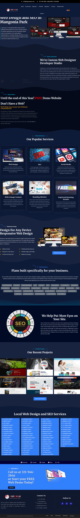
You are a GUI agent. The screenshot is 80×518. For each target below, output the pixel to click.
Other (63, 446)
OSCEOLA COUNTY (47, 442)
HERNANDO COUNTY (28, 433)
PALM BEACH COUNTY (48, 444)
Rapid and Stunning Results (66, 201)
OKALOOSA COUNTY (48, 435)
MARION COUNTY (47, 427)
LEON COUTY (26, 454)
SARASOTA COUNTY (67, 419)
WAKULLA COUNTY (67, 439)
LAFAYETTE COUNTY (28, 448)
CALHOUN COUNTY (8, 431)
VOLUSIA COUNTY (66, 429)
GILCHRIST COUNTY (27, 421)
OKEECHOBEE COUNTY (48, 437)
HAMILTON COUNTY (28, 427)
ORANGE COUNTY (47, 439)
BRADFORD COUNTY (8, 425)
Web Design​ (13, 167)
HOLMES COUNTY (27, 439)
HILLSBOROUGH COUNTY (29, 437)
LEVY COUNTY (46, 419)
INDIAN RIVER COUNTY (28, 442)
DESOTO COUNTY (7, 444)
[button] (39, 294)
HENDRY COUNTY (27, 431)
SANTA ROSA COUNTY (48, 454)
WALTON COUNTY (66, 442)
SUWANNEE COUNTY (67, 433)
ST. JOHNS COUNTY (67, 425)
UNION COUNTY (66, 437)
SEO (39, 167)
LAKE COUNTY (26, 450)
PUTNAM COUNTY (47, 452)
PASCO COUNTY (47, 446)
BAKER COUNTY (7, 421)
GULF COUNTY (26, 425)
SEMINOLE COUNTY (67, 421)
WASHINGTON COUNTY (68, 444)
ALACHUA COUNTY (7, 419)
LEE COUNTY (26, 452)
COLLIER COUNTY (7, 439)
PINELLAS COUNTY (47, 448)
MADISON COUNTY (47, 423)
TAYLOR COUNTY (66, 435)
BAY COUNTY (6, 423)
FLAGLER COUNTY (7, 452)
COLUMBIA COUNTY (8, 442)
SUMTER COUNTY (66, 431)
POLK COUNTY (46, 450)
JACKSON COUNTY (27, 444)
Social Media (66, 167)
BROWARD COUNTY (8, 429)
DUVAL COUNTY (7, 448)
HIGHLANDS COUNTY (28, 435)
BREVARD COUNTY (7, 427)
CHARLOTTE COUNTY (8, 433)
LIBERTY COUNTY (47, 421)
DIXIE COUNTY (6, 446)
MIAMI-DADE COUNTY (48, 431)
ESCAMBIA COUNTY (8, 450)
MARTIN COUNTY (47, 429)
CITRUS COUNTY (7, 435)
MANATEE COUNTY (47, 425)
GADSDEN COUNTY (27, 419)
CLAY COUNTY (6, 437)
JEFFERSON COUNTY (28, 446)
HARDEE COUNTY (27, 429)
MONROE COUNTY (47, 433)
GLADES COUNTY (27, 423)
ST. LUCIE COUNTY (66, 423)
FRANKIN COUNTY (7, 454)
